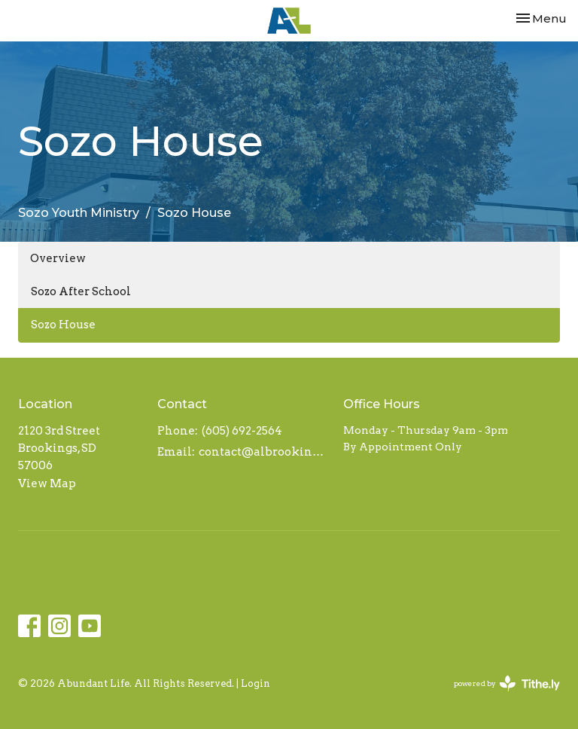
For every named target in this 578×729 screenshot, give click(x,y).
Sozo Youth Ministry (78, 213)
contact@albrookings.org (263, 452)
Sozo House (63, 324)
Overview (58, 258)
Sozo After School (81, 291)
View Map (47, 483)
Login (255, 683)
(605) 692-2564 (242, 431)
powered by (507, 683)
